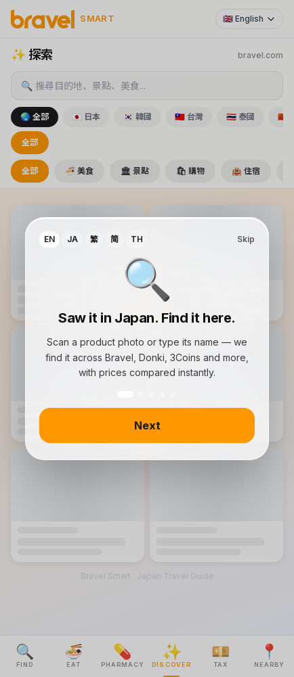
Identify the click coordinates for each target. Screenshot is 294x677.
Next (147, 425)
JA (72, 239)
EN (49, 239)
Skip (246, 239)
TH (137, 239)
